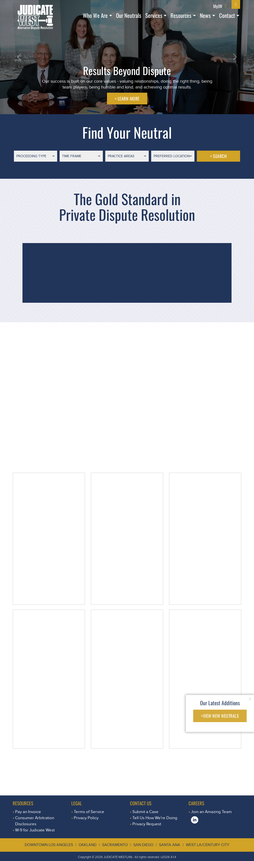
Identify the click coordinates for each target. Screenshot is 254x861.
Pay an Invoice (28, 811)
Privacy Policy (86, 817)
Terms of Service (89, 811)
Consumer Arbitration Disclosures (34, 821)
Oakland (87, 844)
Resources (180, 15)
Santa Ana (169, 844)
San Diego (143, 844)
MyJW (217, 6)
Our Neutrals (128, 15)
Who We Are (95, 15)
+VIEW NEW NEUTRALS (220, 716)
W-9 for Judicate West (35, 830)
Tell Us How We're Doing (154, 817)
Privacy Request (146, 824)
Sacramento (115, 844)
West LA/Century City (207, 844)
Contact (227, 15)
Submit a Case (145, 811)
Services (153, 15)
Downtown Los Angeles (49, 844)
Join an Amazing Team (211, 811)
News (205, 15)
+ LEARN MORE (127, 98)
